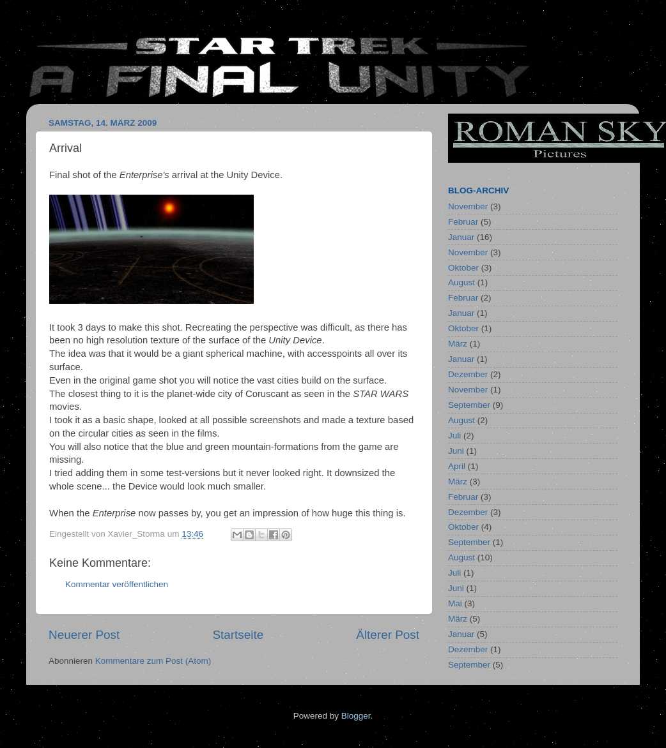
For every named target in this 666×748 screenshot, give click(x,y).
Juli (454, 435)
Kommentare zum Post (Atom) (153, 661)
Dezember (468, 374)
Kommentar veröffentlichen (116, 584)
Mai (455, 603)
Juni (456, 451)
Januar (461, 237)
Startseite (237, 634)
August (461, 282)
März (457, 343)
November (468, 206)
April (456, 466)
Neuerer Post (84, 634)
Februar (463, 222)
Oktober (463, 268)
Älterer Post (387, 634)
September (469, 405)
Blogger (356, 716)
